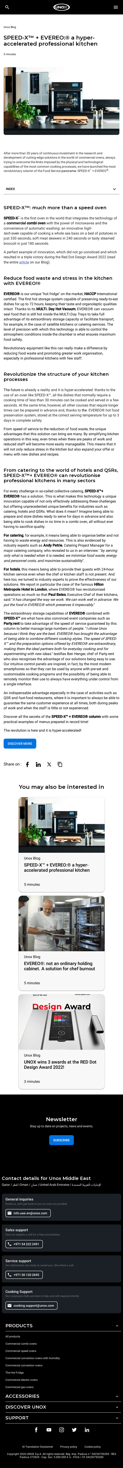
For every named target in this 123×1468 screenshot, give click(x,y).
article (24, 262)
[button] (61, 189)
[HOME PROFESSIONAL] (61, 7)
